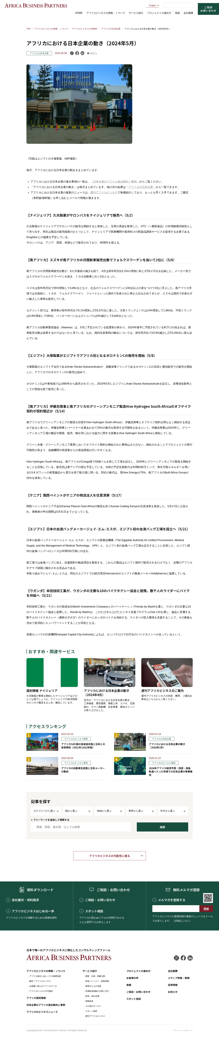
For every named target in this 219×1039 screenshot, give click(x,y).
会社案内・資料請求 (22, 900)
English (151, 5)
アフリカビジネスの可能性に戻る (109, 856)
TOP (28, 29)
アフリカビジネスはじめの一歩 (30, 911)
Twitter (176, 958)
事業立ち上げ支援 (93, 986)
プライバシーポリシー (183, 1030)
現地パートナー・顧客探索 (97, 981)
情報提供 (89, 1001)
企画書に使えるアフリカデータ (43, 986)
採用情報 (173, 985)
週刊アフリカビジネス (104, 192)
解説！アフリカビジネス (40, 981)
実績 (177, 13)
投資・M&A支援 (92, 996)
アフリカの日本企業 (110, 29)
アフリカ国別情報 (36, 998)
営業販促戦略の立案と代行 (97, 991)
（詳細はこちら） (182, 920)
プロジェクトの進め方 (159, 13)
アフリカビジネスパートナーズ (36, 5)
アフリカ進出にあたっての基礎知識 (45, 976)
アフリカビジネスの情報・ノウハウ (105, 13)
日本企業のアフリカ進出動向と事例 (45, 1005)
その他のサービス (93, 1006)
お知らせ (173, 992)
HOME (79, 13)
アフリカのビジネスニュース (42, 1012)
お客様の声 (132, 978)
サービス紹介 (136, 13)
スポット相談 (91, 911)
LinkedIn (82, 53)
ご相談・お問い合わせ (97, 900)
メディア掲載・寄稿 (179, 978)
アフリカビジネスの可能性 (84, 29)
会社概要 (188, 13)
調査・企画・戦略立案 (95, 976)
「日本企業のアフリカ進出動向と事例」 (114, 181)
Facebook (77, 53)
